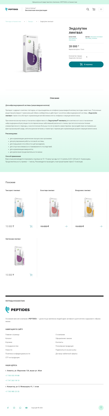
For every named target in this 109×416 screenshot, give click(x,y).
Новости (8, 350)
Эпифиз (94, 38)
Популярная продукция (64, 346)
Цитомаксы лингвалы (73, 39)
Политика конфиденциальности (17, 354)
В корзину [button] (31, 226)
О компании (60, 335)
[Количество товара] (93, 57)
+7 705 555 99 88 (12, 376)
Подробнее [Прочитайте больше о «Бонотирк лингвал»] (66, 226)
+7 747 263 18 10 (12, 381)
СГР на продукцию (12, 357)
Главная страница (12, 335)
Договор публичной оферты (66, 354)
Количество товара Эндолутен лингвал (75, 57)
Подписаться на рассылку (66, 350)
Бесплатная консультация (36, 10)
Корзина (8, 342)
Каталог (8, 338)
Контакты (59, 342)
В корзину (88, 64)
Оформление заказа (64, 338)
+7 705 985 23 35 (12, 392)
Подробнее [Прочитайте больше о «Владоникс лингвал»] (101, 226)
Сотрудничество (11, 346)
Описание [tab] (54, 98)
